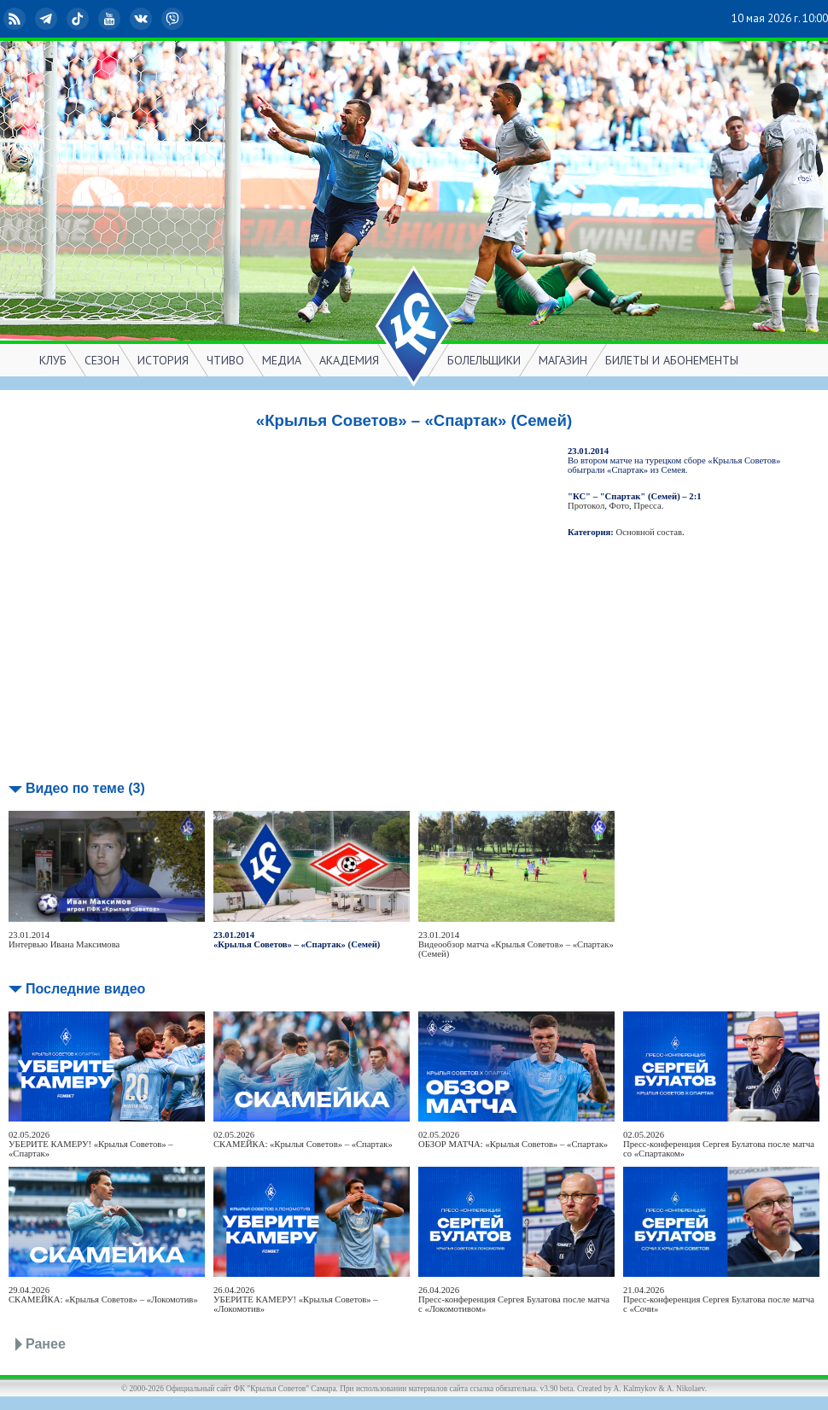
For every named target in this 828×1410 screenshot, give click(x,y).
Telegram (48, 19)
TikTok (79, 19)
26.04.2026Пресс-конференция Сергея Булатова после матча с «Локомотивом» (513, 1299)
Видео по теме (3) (85, 788)
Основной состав (649, 532)
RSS (16, 19)
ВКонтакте (142, 19)
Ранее (46, 1344)
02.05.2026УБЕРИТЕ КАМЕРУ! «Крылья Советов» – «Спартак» (91, 1144)
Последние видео (85, 989)
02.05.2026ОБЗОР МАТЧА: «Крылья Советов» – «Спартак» (513, 1139)
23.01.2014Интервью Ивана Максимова (64, 939)
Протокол (586, 505)
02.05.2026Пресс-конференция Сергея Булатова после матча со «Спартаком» (718, 1144)
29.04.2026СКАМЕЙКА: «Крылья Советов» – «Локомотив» (103, 1294)
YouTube (111, 19)
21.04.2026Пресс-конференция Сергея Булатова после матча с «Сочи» (718, 1299)
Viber (174, 19)
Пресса (647, 505)
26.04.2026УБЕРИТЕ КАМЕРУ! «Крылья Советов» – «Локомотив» (295, 1299)
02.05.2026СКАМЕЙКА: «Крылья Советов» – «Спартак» (303, 1139)
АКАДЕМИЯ (349, 360)
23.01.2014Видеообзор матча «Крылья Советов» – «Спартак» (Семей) (516, 944)
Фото (619, 505)
